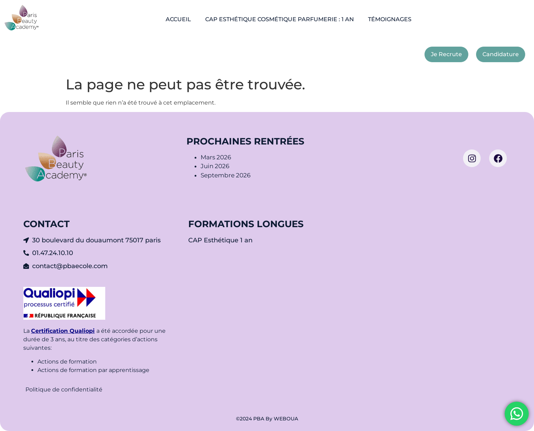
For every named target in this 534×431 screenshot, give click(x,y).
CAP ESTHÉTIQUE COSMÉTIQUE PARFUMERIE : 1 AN (279, 19)
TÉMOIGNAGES (389, 19)
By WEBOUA (282, 418)
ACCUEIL (178, 19)
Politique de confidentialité (64, 389)
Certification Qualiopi (63, 330)
